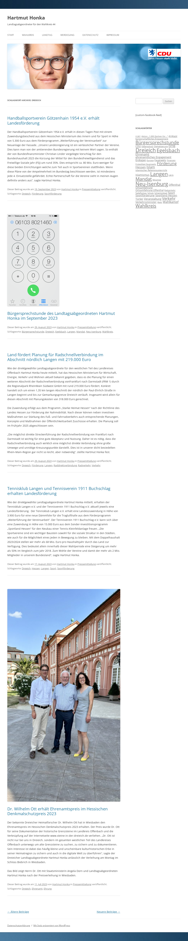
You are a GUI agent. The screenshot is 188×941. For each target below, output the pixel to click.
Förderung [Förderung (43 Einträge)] (167, 163)
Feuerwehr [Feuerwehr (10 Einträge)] (160, 160)
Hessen (36, 568)
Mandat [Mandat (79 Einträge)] (143, 179)
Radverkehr (84, 465)
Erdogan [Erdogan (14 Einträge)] (140, 160)
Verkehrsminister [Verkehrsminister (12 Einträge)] (146, 202)
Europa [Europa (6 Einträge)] (150, 160)
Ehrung (48, 888)
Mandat (80, 331)
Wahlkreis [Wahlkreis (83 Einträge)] (145, 205)
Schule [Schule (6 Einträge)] (150, 193)
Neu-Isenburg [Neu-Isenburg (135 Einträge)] (151, 183)
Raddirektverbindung (65, 465)
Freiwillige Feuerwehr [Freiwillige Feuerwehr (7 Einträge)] (145, 164)
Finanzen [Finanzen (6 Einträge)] (171, 160)
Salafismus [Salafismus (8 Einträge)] (141, 193)
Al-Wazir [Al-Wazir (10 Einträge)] (173, 136)
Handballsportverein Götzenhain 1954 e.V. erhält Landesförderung (53, 120)
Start (10, 35)
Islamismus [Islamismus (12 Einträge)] (142, 175)
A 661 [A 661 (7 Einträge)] (138, 136)
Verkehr (96, 465)
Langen (71, 331)
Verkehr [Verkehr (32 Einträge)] (169, 198)
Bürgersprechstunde (33, 331)
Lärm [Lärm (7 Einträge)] (171, 175)
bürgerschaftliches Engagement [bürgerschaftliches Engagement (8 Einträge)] (151, 138)
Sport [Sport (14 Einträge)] (171, 193)
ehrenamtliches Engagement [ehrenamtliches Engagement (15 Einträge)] (153, 157)
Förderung (37, 193)
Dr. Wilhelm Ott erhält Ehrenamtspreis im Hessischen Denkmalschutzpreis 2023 (57, 811)
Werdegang (67, 35)
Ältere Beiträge (18, 911)
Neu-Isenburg (93, 331)
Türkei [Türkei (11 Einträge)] (139, 199)
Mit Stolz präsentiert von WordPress (51, 925)
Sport (53, 568)
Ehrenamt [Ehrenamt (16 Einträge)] (142, 154)
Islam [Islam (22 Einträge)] (151, 167)
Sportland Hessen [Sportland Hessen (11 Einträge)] (166, 195)
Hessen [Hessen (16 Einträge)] (140, 167)
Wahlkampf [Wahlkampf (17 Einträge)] (170, 202)
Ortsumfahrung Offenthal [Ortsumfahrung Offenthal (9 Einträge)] (149, 190)
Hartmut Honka (26, 17)
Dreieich (26, 193)
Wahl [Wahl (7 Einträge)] (159, 202)
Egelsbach (60, 331)
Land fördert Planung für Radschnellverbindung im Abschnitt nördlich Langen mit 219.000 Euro (55, 357)
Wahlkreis (28, 35)
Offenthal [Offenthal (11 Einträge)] (174, 184)
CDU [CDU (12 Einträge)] (138, 146)
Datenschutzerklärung (18, 925)
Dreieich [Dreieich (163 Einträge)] (145, 150)
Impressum (112, 35)
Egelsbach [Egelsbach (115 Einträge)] (168, 150)
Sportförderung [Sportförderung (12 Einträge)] (145, 195)
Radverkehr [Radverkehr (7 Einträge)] (170, 190)
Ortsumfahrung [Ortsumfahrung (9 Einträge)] (144, 187)
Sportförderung (53, 193)
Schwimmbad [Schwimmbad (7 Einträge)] (160, 193)
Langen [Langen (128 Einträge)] (159, 173)
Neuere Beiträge (108, 911)
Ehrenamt (37, 888)
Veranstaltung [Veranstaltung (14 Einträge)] (152, 199)
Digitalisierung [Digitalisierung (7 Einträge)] (161, 146)
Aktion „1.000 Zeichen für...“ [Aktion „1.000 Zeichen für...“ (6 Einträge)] (154, 136)
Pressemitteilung (91, 189)
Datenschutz (90, 35)
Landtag (47, 35)
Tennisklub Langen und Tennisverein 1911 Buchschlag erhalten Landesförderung (58, 491)
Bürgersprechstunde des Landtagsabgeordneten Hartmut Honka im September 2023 (61, 315)
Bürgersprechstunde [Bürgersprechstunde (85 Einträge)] (157, 142)
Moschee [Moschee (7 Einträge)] (157, 179)
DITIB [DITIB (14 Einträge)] (172, 146)
